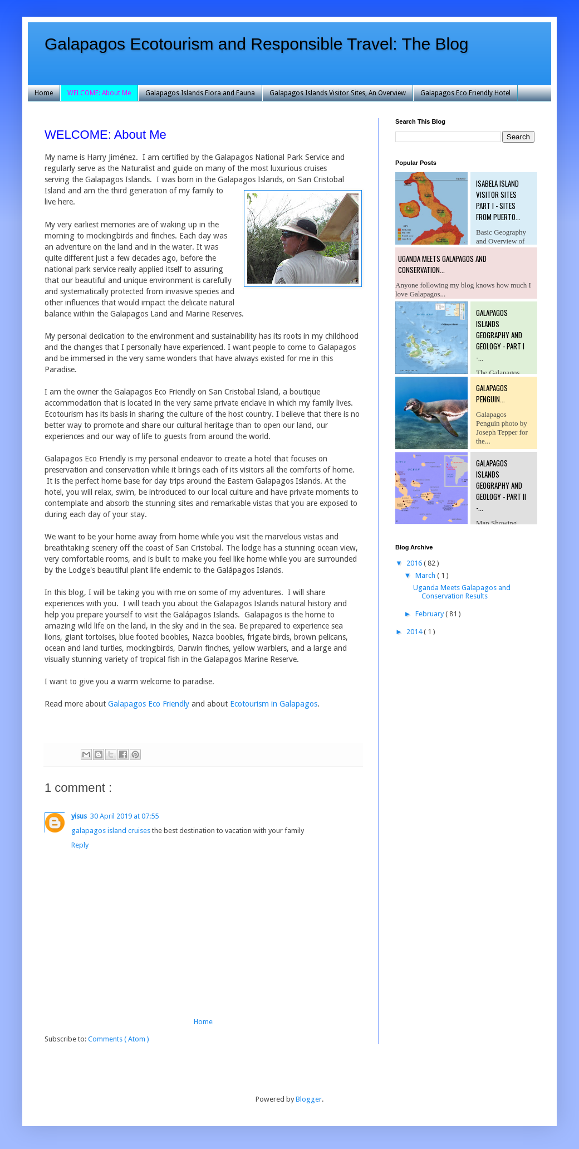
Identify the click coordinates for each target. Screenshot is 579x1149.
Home (44, 93)
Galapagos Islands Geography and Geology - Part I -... (500, 335)
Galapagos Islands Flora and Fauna (200, 93)
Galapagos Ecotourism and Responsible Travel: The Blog (257, 44)
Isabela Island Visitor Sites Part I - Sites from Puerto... (498, 200)
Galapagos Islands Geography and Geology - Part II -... (501, 485)
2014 (415, 631)
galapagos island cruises (110, 830)
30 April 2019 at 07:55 (124, 816)
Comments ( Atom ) (118, 1039)
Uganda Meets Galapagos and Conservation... (442, 264)
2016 (415, 563)
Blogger (309, 1099)
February (430, 614)
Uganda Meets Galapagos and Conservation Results (462, 592)
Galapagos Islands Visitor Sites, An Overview (337, 93)
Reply (80, 845)
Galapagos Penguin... (492, 393)
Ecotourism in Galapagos (273, 703)
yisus (79, 816)
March (426, 575)
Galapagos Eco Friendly (148, 703)
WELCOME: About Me (99, 93)
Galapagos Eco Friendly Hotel (465, 93)
